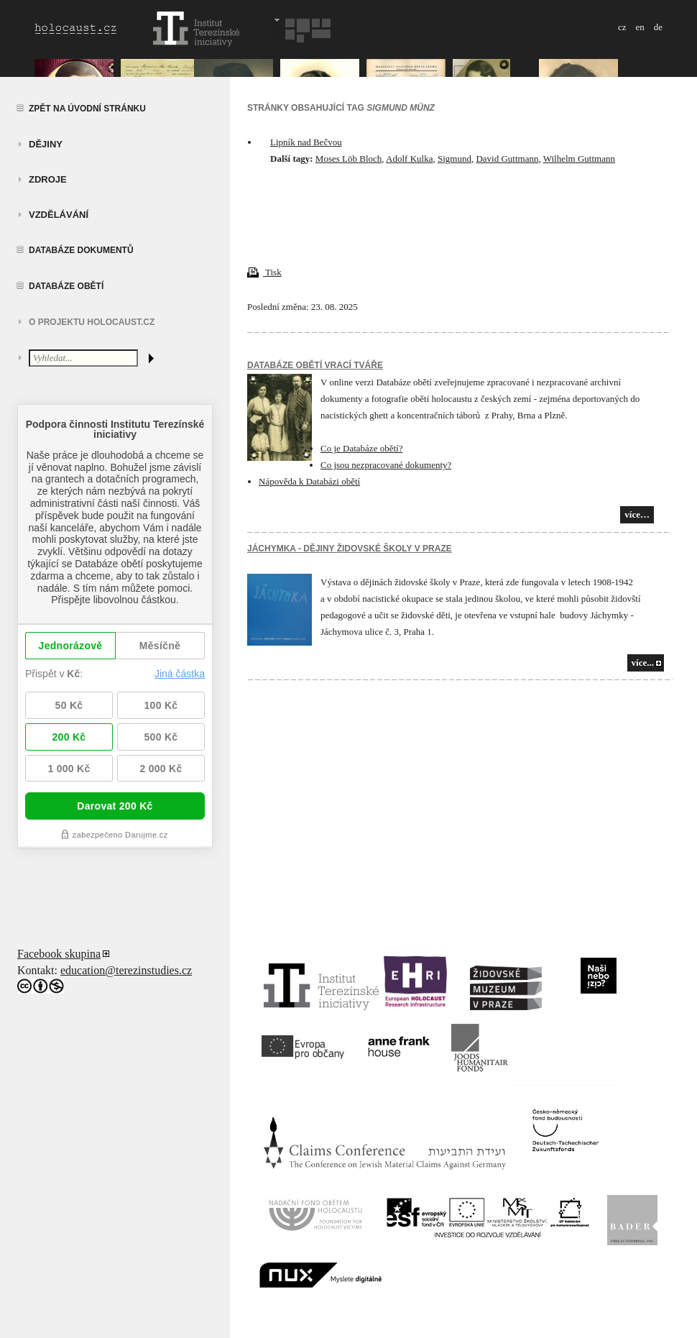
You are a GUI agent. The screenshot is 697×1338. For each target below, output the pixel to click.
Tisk (264, 272)
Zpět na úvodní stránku (87, 109)
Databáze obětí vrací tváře (315, 365)
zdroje (48, 179)
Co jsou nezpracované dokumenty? (385, 464)
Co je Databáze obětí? (361, 448)
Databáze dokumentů (81, 250)
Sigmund (454, 158)
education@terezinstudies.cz (126, 970)
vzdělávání (58, 214)
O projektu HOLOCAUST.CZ (91, 322)
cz (622, 27)
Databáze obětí (66, 286)
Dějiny (46, 144)
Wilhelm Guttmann (579, 158)
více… (637, 514)
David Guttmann (507, 158)
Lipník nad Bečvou (306, 142)
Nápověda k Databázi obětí (309, 481)
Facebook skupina (59, 954)
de (658, 27)
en (639, 27)
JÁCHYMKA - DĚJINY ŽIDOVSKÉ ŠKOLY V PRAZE (349, 549)
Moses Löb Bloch (348, 158)
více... (643, 662)
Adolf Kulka (409, 158)
